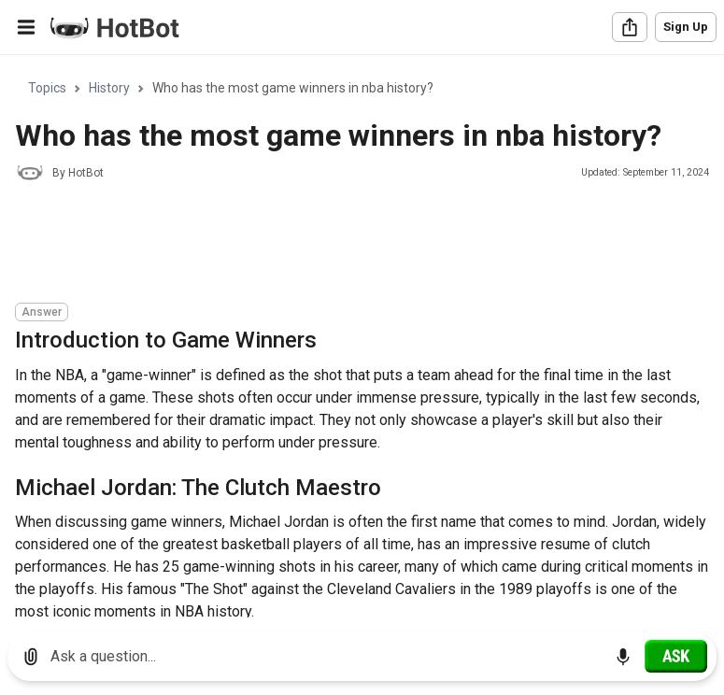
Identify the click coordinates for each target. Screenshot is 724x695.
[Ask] (676, 656)
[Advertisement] (355, 245)
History (109, 87)
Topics (47, 87)
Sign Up (685, 27)
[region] (362, 336)
